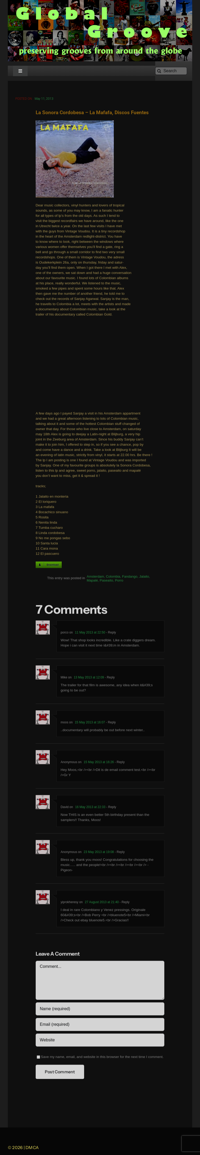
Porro (119, 581)
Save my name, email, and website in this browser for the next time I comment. (102, 1057)
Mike (64, 678)
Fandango (130, 577)
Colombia (113, 577)
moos (64, 723)
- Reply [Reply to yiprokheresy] (124, 903)
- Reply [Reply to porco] (110, 633)
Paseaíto (106, 581)
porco (64, 633)
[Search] (171, 71)
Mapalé (92, 581)
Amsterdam (95, 577)
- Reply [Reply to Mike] (109, 678)
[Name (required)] (100, 1009)
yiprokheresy (69, 903)
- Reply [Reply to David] (110, 807)
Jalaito (144, 577)
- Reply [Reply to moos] (110, 723)
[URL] (100, 1040)
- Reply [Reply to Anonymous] (119, 763)
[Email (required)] (100, 1025)
